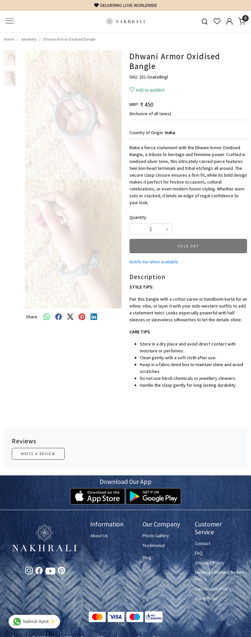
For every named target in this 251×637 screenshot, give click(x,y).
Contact (202, 543)
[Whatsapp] (47, 317)
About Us (99, 536)
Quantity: (138, 217)
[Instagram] (29, 571)
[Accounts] (229, 21)
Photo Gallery (155, 536)
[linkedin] (94, 317)
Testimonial (153, 545)
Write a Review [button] (38, 453)
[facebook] (58, 317)
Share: (32, 317)
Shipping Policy (210, 563)
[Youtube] (50, 572)
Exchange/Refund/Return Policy (217, 575)
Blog (146, 557)
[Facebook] (39, 571)
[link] (204, 21)
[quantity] (150, 229)
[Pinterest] (62, 571)
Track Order (206, 598)
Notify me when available (153, 262)
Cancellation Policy (213, 589)
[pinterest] (82, 317)
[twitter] (70, 317)
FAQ (199, 553)
